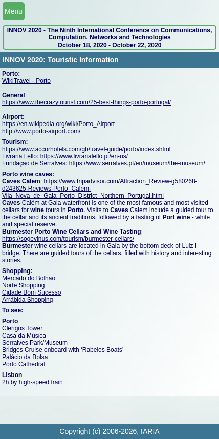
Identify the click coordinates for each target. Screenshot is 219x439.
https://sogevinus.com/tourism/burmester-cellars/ (68, 238)
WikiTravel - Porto (26, 81)
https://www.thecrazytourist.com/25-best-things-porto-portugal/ (86, 102)
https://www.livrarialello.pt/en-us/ (84, 156)
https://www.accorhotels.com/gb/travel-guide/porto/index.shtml (86, 149)
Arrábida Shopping (27, 299)
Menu (14, 11)
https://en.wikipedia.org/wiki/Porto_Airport (58, 124)
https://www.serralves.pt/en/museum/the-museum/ (137, 163)
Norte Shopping (23, 285)
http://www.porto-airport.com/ (41, 131)
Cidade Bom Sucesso (31, 292)
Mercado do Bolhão (28, 278)
